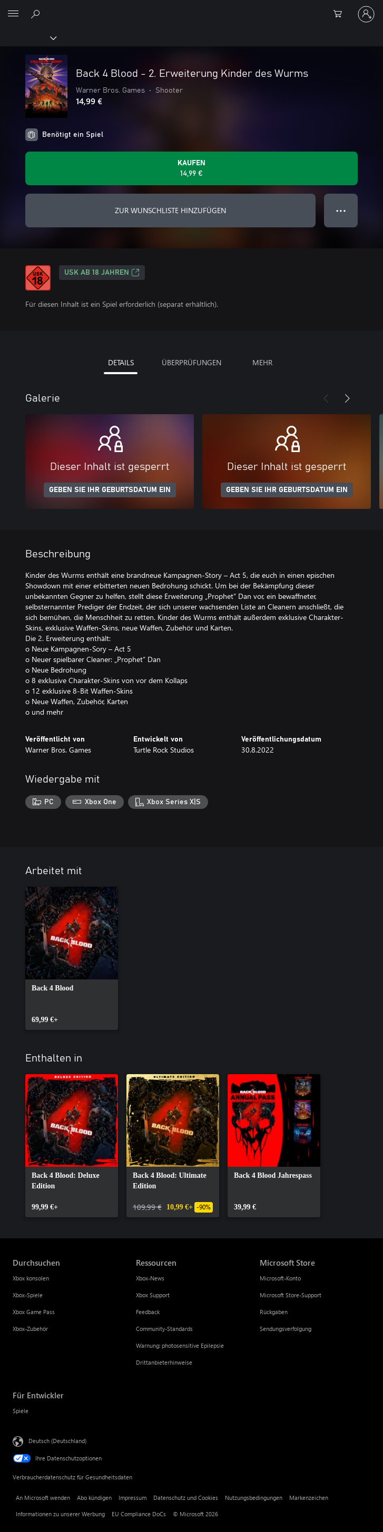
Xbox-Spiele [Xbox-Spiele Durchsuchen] (28, 1294)
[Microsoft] (191, 8)
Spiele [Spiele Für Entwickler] (20, 1410)
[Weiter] (347, 398)
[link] (71, 958)
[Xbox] (27, 37)
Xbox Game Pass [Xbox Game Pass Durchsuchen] (34, 1311)
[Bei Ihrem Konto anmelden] (366, 14)
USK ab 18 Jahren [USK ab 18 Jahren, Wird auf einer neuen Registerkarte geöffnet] (102, 272)
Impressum (132, 1497)
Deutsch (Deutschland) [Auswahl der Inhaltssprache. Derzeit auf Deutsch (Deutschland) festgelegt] (57, 1440)
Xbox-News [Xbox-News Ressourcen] (150, 1278)
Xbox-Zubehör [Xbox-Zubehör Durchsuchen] (30, 1328)
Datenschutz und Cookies (185, 1497)
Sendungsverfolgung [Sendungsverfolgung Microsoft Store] (285, 1328)
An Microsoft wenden (43, 1497)
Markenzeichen (308, 1497)
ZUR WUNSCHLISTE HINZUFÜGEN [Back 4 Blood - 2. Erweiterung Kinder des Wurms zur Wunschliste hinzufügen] (170, 210)
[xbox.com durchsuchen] (37, 13)
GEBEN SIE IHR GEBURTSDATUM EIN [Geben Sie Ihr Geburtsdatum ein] (110, 490)
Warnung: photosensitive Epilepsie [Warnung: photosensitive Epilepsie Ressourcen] (180, 1345)
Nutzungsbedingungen (253, 1497)
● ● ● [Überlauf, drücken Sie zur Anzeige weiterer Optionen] (341, 210)
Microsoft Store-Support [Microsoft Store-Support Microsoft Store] (290, 1294)
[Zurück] (326, 398)
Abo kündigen (94, 1497)
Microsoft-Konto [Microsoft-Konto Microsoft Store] (280, 1278)
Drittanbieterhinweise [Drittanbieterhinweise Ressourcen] (164, 1362)
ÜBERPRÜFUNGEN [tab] (191, 362)
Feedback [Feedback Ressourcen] (148, 1311)
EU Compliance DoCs (139, 1513)
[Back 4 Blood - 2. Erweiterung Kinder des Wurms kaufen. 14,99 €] (191, 168)
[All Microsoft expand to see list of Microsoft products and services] (13, 14)
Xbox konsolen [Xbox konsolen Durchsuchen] (31, 1278)
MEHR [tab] (262, 362)
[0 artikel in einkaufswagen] (340, 14)
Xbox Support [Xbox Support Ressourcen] (153, 1294)
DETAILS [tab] (121, 362)
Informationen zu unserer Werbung (60, 1513)
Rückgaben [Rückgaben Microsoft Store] (274, 1311)
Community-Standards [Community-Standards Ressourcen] (164, 1328)
